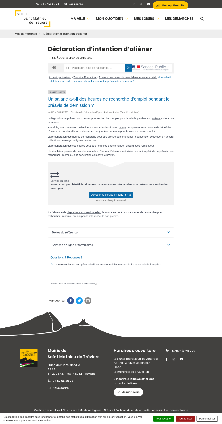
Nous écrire (58, 388)
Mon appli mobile (170, 5)
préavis (156, 118)
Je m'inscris (128, 392)
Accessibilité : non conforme (170, 410)
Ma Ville (80, 18)
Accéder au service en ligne (111, 194)
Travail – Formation (85, 77)
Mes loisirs (146, 18)
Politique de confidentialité (133, 410)
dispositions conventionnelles (84, 212)
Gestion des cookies (47, 410)
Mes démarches (179, 18)
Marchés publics (183, 350)
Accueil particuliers (60, 77)
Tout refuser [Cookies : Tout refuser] (185, 418)
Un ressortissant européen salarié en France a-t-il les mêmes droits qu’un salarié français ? (108, 264)
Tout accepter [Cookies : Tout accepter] (164, 418)
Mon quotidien (112, 18)
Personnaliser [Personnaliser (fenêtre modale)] (207, 418)
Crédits (108, 410)
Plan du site (70, 410)
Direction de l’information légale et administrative (73, 283)
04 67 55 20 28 (60, 381)
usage (122, 127)
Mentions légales (90, 410)
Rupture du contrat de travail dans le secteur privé (128, 77)
